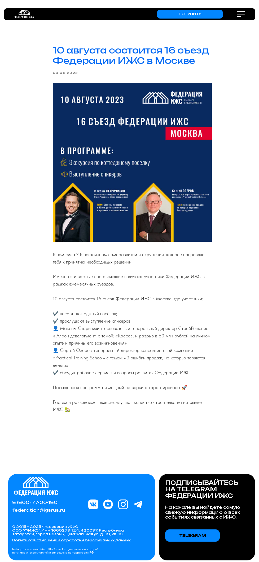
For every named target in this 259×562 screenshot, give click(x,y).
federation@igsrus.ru (38, 510)
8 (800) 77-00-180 (35, 502)
